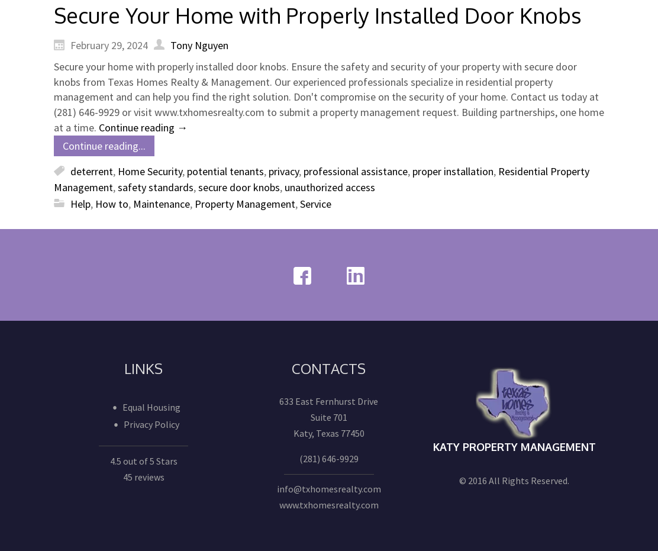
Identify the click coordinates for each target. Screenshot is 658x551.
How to (111, 204)
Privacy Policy (151, 424)
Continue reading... (104, 146)
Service (315, 204)
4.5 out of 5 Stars (144, 461)
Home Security (150, 171)
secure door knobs (239, 187)
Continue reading (143, 127)
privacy (284, 171)
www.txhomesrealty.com (329, 505)
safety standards (155, 187)
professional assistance (356, 171)
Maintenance (161, 204)
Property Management (245, 204)
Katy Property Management (514, 446)
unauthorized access (330, 187)
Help (80, 204)
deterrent (91, 171)
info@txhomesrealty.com (329, 489)
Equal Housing (151, 407)
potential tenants (225, 171)
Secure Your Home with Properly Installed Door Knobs (318, 15)
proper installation (453, 171)
